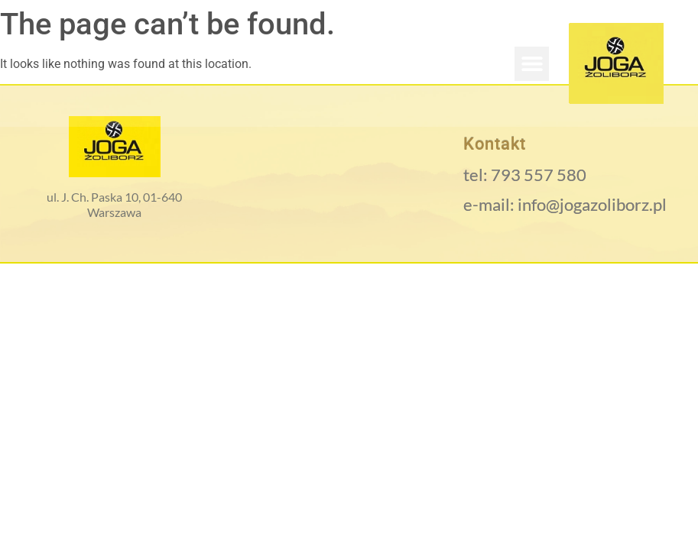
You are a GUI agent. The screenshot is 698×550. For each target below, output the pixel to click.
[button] (532, 64)
